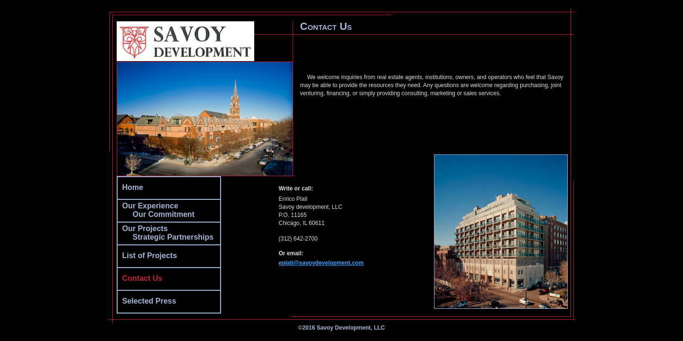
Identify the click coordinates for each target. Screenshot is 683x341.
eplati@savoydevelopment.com (321, 263)
